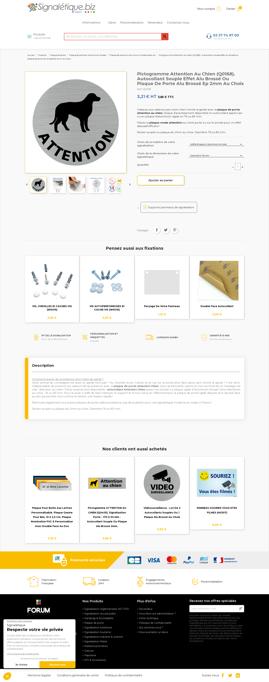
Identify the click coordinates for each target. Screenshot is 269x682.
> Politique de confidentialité (154, 622)
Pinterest (174, 229)
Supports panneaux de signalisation (171, 207)
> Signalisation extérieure (97, 627)
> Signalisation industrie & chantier (102, 636)
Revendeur (155, 22)
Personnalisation (132, 22)
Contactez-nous (178, 22)
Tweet (165, 229)
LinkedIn (237, 675)
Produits (42, 36)
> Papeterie (89, 655)
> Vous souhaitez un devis (152, 632)
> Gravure (88, 650)
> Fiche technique (148, 618)
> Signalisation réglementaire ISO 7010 (105, 609)
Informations (93, 22)
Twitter (230, 675)
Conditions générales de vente (78, 675)
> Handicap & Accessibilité (97, 618)
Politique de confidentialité (123, 675)
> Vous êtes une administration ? (156, 613)
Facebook (222, 675)
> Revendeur (145, 609)
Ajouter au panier (160, 180)
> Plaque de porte (93, 622)
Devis (112, 22)
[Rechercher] (116, 36)
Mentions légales (39, 675)
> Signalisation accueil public (99, 613)
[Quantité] (238, 166)
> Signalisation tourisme (96, 632)
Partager (156, 229)
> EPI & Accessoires (94, 660)
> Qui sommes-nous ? (150, 627)
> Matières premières (95, 646)
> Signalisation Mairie (94, 641)
